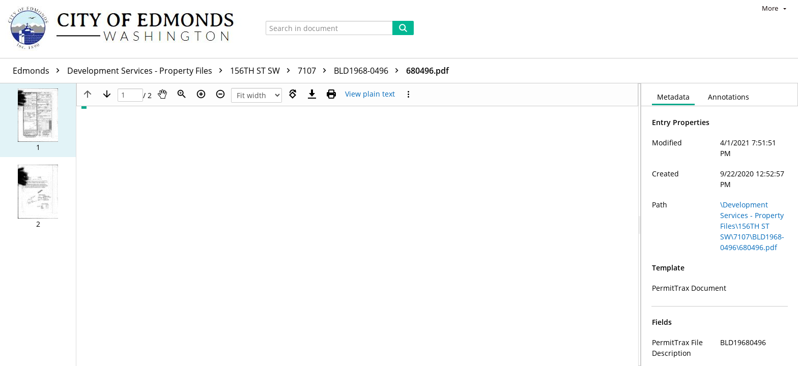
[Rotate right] (292, 94)
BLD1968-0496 (369, 70)
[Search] (403, 28)
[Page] (130, 95)
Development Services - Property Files (147, 70)
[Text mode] (370, 94)
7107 (314, 70)
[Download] (312, 94)
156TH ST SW (262, 70)
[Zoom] (181, 94)
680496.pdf (427, 70)
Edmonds (39, 70)
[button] (38, 120)
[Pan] (162, 94)
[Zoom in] (201, 94)
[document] (719, 224)
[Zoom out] (220, 94)
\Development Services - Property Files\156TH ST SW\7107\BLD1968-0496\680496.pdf (752, 226)
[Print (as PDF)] (331, 94)
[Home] (125, 29)
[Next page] (107, 94)
